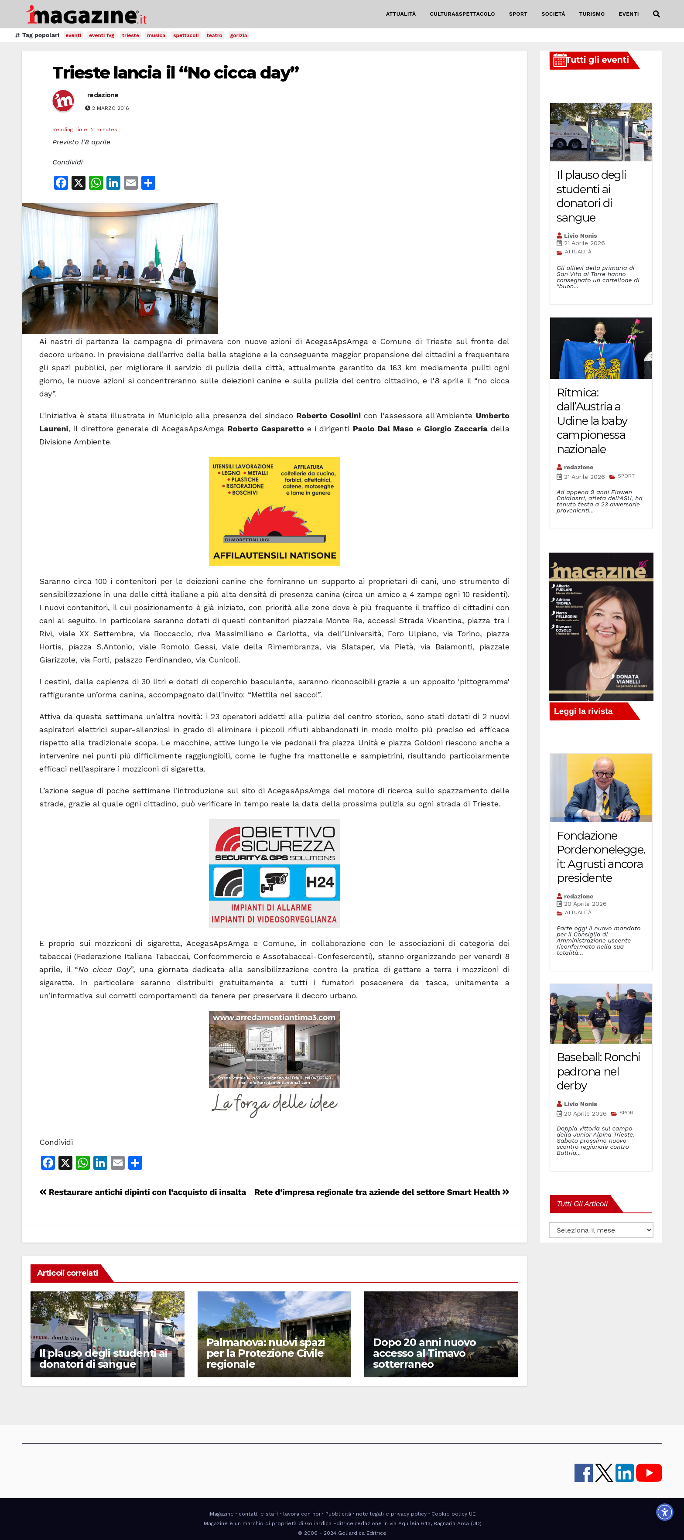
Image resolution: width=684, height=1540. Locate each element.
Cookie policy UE (453, 1514)
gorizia (238, 35)
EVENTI (629, 14)
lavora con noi (301, 1514)
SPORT (518, 14)
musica (156, 35)
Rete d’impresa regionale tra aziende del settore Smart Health (382, 1192)
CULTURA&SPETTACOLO (462, 14)
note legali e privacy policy (391, 1514)
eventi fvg (101, 35)
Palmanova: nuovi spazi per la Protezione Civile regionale (265, 1353)
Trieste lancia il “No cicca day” (175, 72)
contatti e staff (258, 1514)
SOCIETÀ (553, 14)
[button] (656, 14)
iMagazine (221, 1514)
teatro (214, 35)
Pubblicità (338, 1514)
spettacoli (186, 35)
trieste (130, 35)
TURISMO (592, 14)
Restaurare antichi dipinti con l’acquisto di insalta (142, 1192)
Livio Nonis (580, 235)
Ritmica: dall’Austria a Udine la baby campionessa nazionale (592, 421)
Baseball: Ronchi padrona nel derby (598, 1071)
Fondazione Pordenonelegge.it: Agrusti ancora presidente (601, 857)
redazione (103, 95)
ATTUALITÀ (401, 14)
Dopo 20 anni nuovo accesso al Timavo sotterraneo (424, 1353)
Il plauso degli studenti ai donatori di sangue (103, 1358)
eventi (73, 35)
